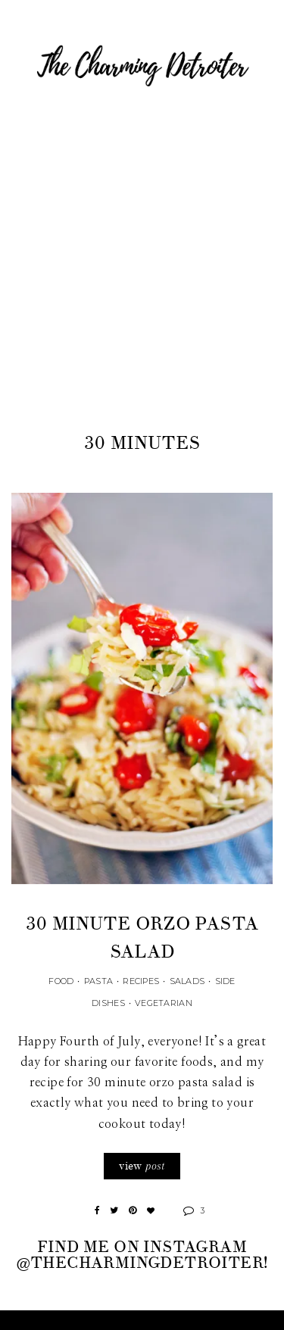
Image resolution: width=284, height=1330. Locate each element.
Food (60, 981)
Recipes (141, 981)
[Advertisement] (142, 280)
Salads (187, 981)
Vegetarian (163, 1003)
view (141, 1166)
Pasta (98, 981)
